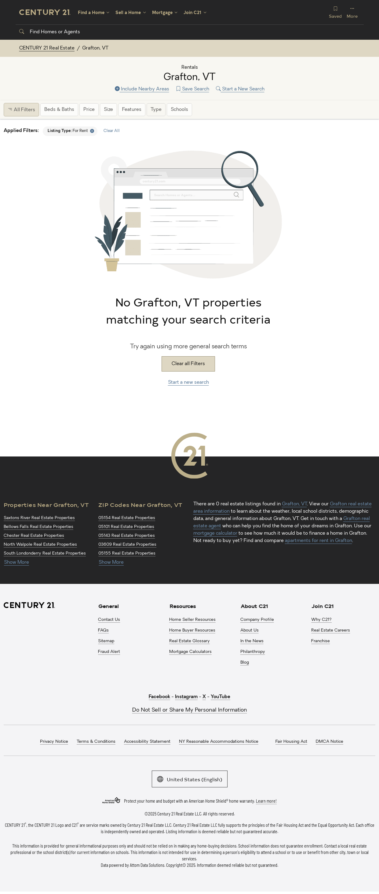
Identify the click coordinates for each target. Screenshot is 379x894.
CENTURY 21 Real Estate (47, 48)
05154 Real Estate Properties (126, 518)
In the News (252, 641)
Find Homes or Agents (49, 32)
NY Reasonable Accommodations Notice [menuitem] (218, 741)
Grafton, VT (294, 504)
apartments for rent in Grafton (318, 540)
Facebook (159, 696)
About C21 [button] (254, 606)
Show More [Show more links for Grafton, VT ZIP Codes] (111, 562)
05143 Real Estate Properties (126, 535)
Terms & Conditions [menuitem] (96, 741)
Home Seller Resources (192, 619)
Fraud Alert (109, 652)
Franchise (320, 641)
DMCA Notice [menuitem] (329, 741)
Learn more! (266, 800)
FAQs (103, 630)
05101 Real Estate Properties (126, 527)
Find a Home (91, 12)
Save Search (192, 89)
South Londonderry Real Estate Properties (45, 553)
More (352, 12)
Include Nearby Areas (142, 89)
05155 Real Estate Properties (126, 553)
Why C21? (321, 619)
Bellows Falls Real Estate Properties (38, 527)
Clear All (112, 131)
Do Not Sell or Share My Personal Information (189, 710)
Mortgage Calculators (190, 652)
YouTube (220, 696)
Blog (244, 662)
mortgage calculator (215, 533)
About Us (249, 630)
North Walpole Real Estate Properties (40, 544)
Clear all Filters (188, 363)
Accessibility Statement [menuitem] (147, 741)
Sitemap (106, 641)
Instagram (186, 696)
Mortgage (162, 12)
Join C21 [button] (322, 606)
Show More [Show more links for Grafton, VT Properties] (16, 562)
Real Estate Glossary (189, 641)
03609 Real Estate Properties (127, 544)
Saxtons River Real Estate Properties (39, 518)
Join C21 (192, 12)
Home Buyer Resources (192, 630)
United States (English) (189, 779)
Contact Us (109, 619)
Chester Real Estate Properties (34, 535)
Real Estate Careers (330, 630)
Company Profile (257, 619)
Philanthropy (252, 652)
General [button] (108, 606)
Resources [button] (182, 606)
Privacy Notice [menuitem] (54, 741)
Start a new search (188, 382)
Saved (335, 12)
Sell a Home (128, 12)
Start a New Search (240, 89)
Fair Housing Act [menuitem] (291, 741)
